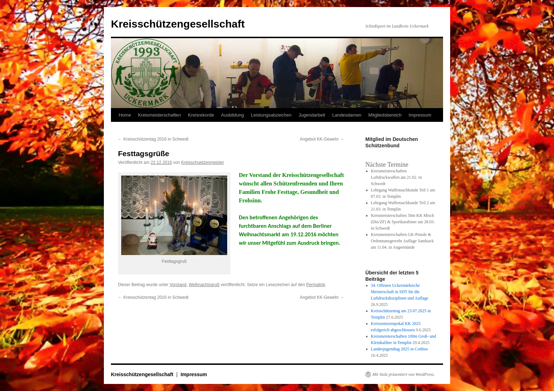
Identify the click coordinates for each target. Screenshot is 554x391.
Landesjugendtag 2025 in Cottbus (399, 348)
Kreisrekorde (201, 115)
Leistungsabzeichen (271, 115)
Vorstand (178, 284)
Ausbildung (232, 115)
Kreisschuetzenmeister (202, 162)
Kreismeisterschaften (159, 115)
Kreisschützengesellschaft (177, 24)
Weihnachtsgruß (204, 284)
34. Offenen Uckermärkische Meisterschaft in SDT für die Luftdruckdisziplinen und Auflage (400, 292)
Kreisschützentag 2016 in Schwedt (153, 139)
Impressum (420, 115)
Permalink (315, 284)
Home (125, 115)
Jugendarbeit (312, 115)
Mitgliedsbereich (385, 115)
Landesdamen (346, 115)
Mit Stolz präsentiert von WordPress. (403, 374)
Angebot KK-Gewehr (322, 139)
